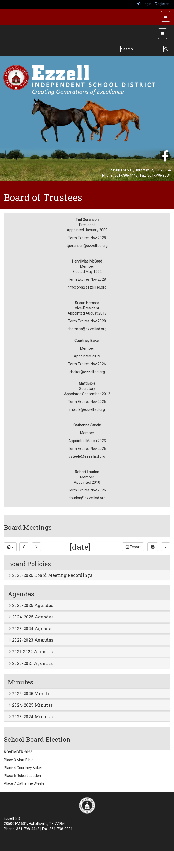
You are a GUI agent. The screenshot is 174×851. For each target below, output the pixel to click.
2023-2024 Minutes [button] (30, 716)
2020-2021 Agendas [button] (30, 663)
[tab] (87, 575)
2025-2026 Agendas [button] (30, 605)
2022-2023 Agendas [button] (30, 640)
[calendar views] (165, 546)
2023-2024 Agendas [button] (31, 628)
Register (162, 4)
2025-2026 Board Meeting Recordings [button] (50, 575)
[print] (152, 546)
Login (144, 4)
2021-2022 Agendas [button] (30, 651)
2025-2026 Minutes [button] (30, 693)
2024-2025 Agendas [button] (31, 617)
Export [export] (133, 547)
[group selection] (10, 546)
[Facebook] (165, 159)
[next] (36, 546)
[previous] (23, 546)
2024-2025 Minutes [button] (30, 705)
